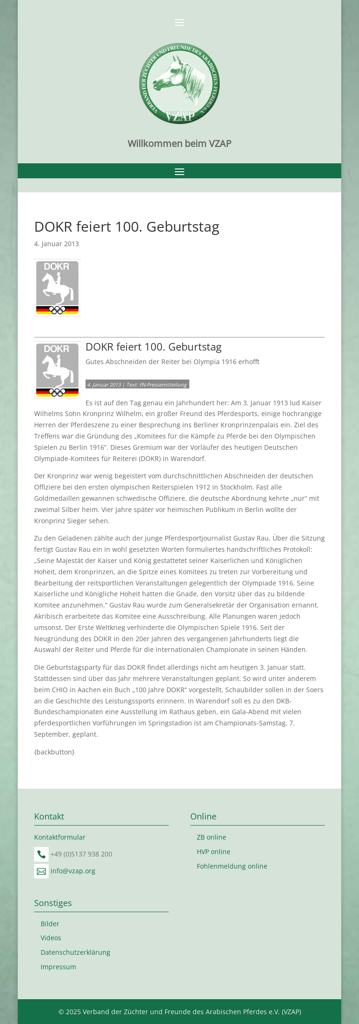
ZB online (211, 837)
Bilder (50, 923)
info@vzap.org (72, 870)
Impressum (58, 966)
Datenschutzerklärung (75, 952)
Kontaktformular (60, 837)
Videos (51, 937)
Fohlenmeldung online (232, 866)
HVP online (213, 851)
